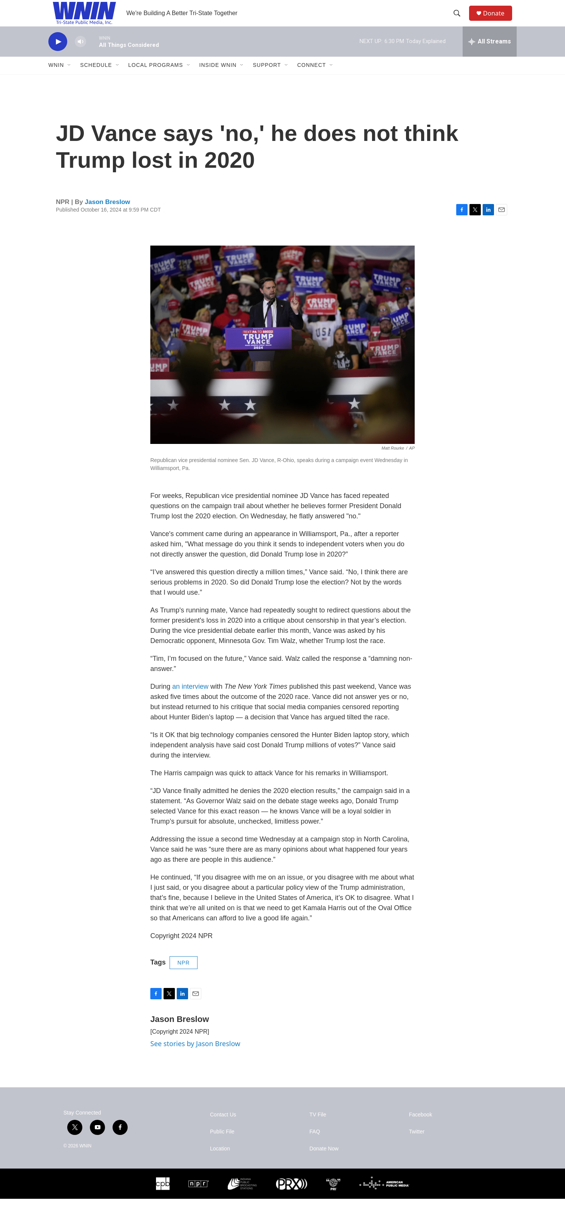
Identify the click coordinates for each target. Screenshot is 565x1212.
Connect (311, 79)
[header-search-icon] (459, 20)
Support (267, 79)
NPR (184, 976)
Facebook (420, 1128)
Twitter (417, 1145)
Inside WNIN (218, 79)
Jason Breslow (107, 215)
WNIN (56, 79)
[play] (58, 55)
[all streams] (490, 55)
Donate (497, 20)
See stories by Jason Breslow (195, 1056)
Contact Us (223, 1128)
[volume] (80, 54)
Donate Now (323, 1162)
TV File (317, 1128)
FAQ (314, 1145)
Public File (222, 1145)
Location (220, 1162)
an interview (190, 699)
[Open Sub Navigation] (69, 79)
